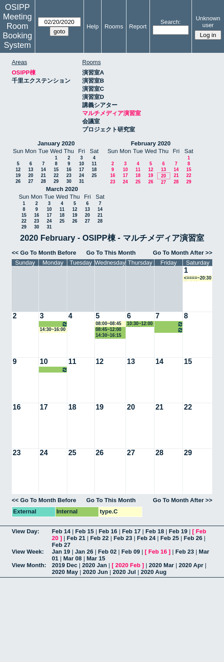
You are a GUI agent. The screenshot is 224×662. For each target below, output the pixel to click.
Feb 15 (84, 531)
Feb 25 (169, 538)
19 (17, 175)
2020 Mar (161, 565)
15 (56, 169)
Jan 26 (84, 551)
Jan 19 (61, 551)
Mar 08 (72, 558)
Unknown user (208, 21)
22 (56, 175)
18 (94, 169)
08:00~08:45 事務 (108, 324)
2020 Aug (153, 572)
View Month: (29, 565)
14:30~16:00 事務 (52, 330)
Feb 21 (76, 538)
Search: (170, 22)
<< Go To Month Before (44, 252)
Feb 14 (61, 531)
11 (94, 163)
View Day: (25, 531)
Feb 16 (107, 531)
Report (138, 26)
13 (30, 169)
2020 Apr (191, 565)
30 (68, 181)
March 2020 (62, 189)
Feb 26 (193, 538)
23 (68, 175)
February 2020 (151, 143)
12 (17, 169)
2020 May (65, 572)
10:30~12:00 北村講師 (54, 324)
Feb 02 (107, 551)
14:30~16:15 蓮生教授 (108, 336)
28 (43, 181)
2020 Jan (94, 565)
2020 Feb (127, 565)
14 (43, 169)
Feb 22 (99, 538)
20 (30, 175)
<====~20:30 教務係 (197, 278)
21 (43, 175)
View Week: (28, 551)
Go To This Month (111, 252)
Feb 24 (146, 538)
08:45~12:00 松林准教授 (108, 330)
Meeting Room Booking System (17, 31)
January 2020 (56, 143)
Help (93, 26)
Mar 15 (96, 558)
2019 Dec (64, 565)
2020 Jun (95, 572)
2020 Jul (124, 572)
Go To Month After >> (182, 252)
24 (81, 175)
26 (17, 181)
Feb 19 (178, 531)
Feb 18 (154, 531)
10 (81, 163)
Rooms (113, 26)
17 (81, 169)
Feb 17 (131, 531)
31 (81, 181)
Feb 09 (130, 551)
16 (68, 169)
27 (30, 181)
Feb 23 (122, 538)
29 (56, 181)
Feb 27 (61, 544)
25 (94, 175)
